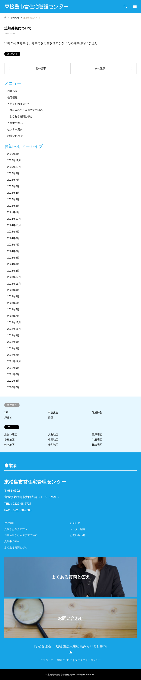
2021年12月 (14, 361)
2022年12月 (14, 322)
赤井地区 (53, 444)
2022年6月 (13, 341)
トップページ (45, 659)
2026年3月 (13, 154)
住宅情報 (12, 97)
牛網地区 (97, 439)
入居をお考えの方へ (18, 103)
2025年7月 (13, 179)
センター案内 (15, 129)
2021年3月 (13, 380)
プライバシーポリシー (88, 659)
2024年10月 (14, 225)
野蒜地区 (97, 444)
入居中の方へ (15, 123)
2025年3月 (13, 199)
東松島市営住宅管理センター (61, 674)
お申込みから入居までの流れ (26, 110)
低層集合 (97, 412)
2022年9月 (13, 335)
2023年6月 (13, 303)
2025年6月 (13, 186)
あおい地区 (10, 434)
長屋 (50, 417)
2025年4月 (13, 192)
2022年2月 (13, 354)
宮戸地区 (97, 434)
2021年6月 (13, 374)
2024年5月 (13, 257)
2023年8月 (13, 296)
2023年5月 (13, 309)
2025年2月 (13, 205)
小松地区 (9, 439)
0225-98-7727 (22, 503)
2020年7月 (13, 387)
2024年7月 (13, 244)
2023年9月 (13, 290)
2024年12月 (14, 218)
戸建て (8, 417)
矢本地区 (9, 444)
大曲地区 (53, 434)
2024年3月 (13, 264)
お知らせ (12, 91)
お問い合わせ (15, 135)
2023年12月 (14, 277)
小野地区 (53, 439)
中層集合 (53, 412)
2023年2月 (13, 316)
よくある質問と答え (20, 116)
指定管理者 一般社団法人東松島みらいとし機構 (70, 646)
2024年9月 (13, 231)
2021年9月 (13, 367)
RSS (70, 652)
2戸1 (7, 412)
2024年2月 (13, 270)
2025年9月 (13, 173)
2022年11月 (14, 328)
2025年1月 (13, 212)
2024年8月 (13, 238)
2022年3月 (13, 348)
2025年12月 (14, 160)
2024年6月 (13, 251)
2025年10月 (14, 167)
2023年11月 (14, 283)
